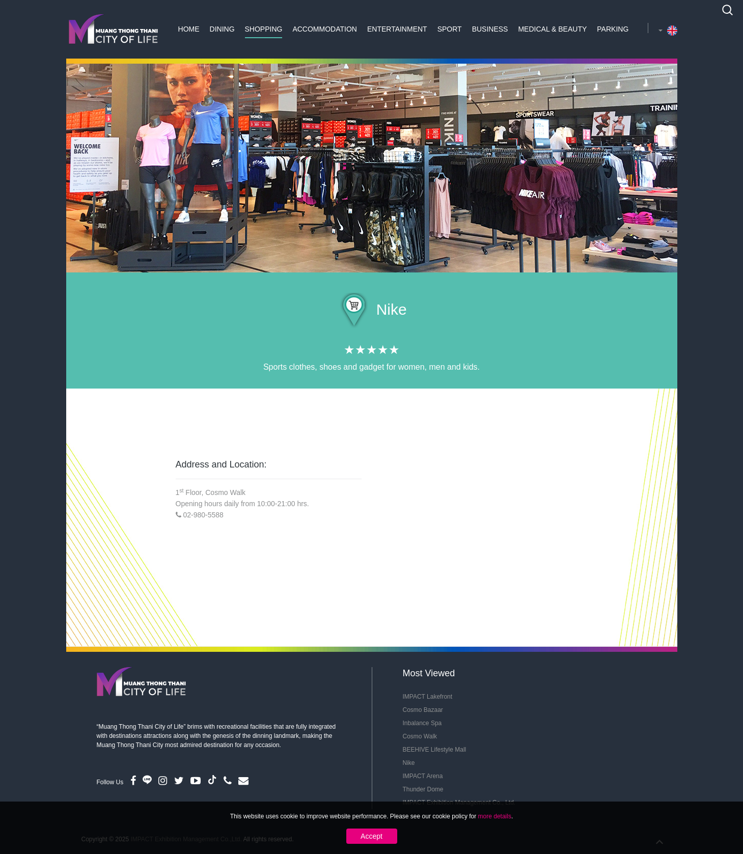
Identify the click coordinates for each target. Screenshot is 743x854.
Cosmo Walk (420, 736)
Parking (612, 29)
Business (490, 29)
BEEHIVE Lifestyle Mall (434, 749)
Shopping (264, 29)
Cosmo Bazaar (423, 709)
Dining (222, 29)
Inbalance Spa (422, 723)
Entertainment (397, 29)
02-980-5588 (203, 515)
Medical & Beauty (552, 29)
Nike (409, 762)
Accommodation (324, 29)
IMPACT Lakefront (428, 696)
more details (494, 816)
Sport (449, 29)
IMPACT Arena (423, 776)
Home (189, 29)
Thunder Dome (423, 789)
